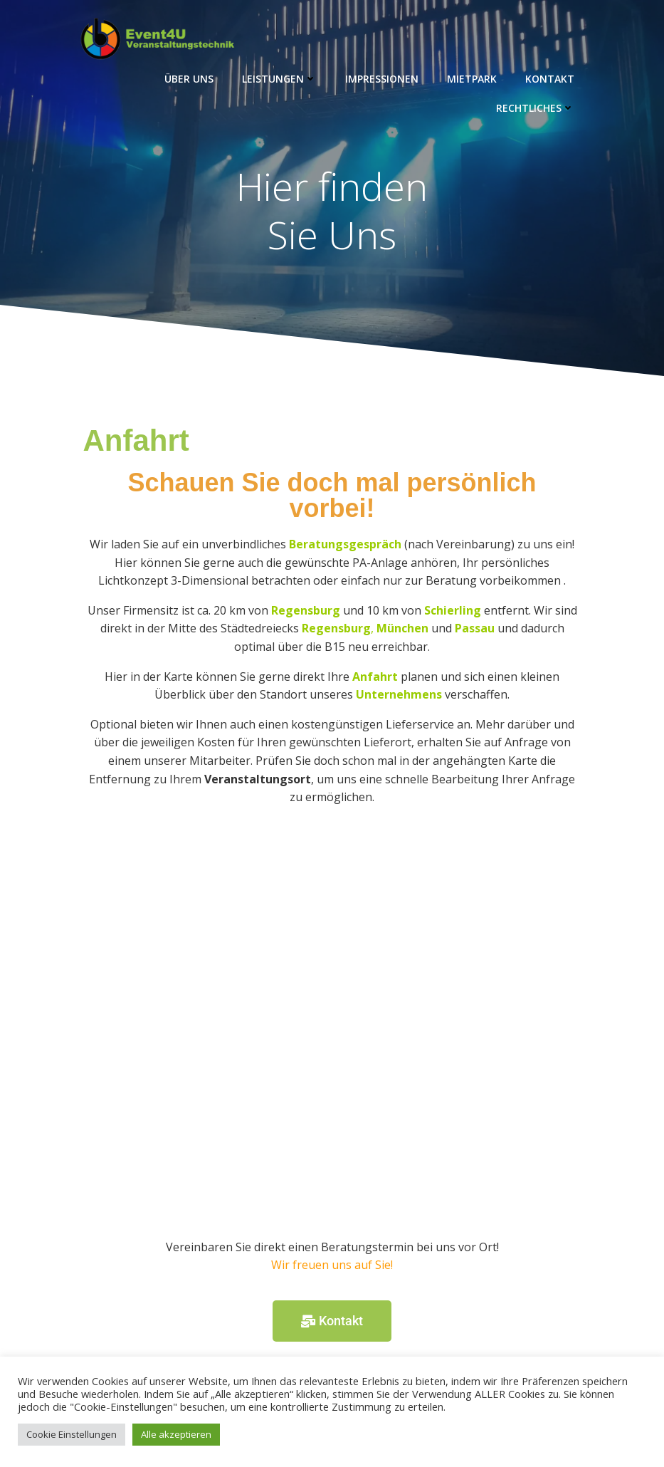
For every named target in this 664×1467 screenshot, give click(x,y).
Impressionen (381, 78)
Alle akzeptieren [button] (176, 1434)
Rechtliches (535, 108)
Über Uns (189, 78)
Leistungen (279, 78)
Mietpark (472, 78)
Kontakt (549, 78)
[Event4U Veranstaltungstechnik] (332, 1028)
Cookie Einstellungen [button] (71, 1434)
